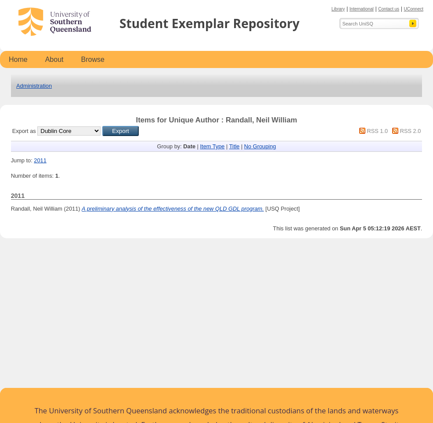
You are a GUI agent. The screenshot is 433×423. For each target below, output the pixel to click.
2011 (40, 160)
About (54, 59)
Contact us (388, 9)
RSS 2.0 (410, 131)
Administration (34, 85)
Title (234, 146)
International (362, 9)
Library (338, 9)
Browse (93, 59)
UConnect (413, 9)
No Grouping (260, 146)
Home (18, 59)
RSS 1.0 (377, 131)
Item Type (212, 146)
